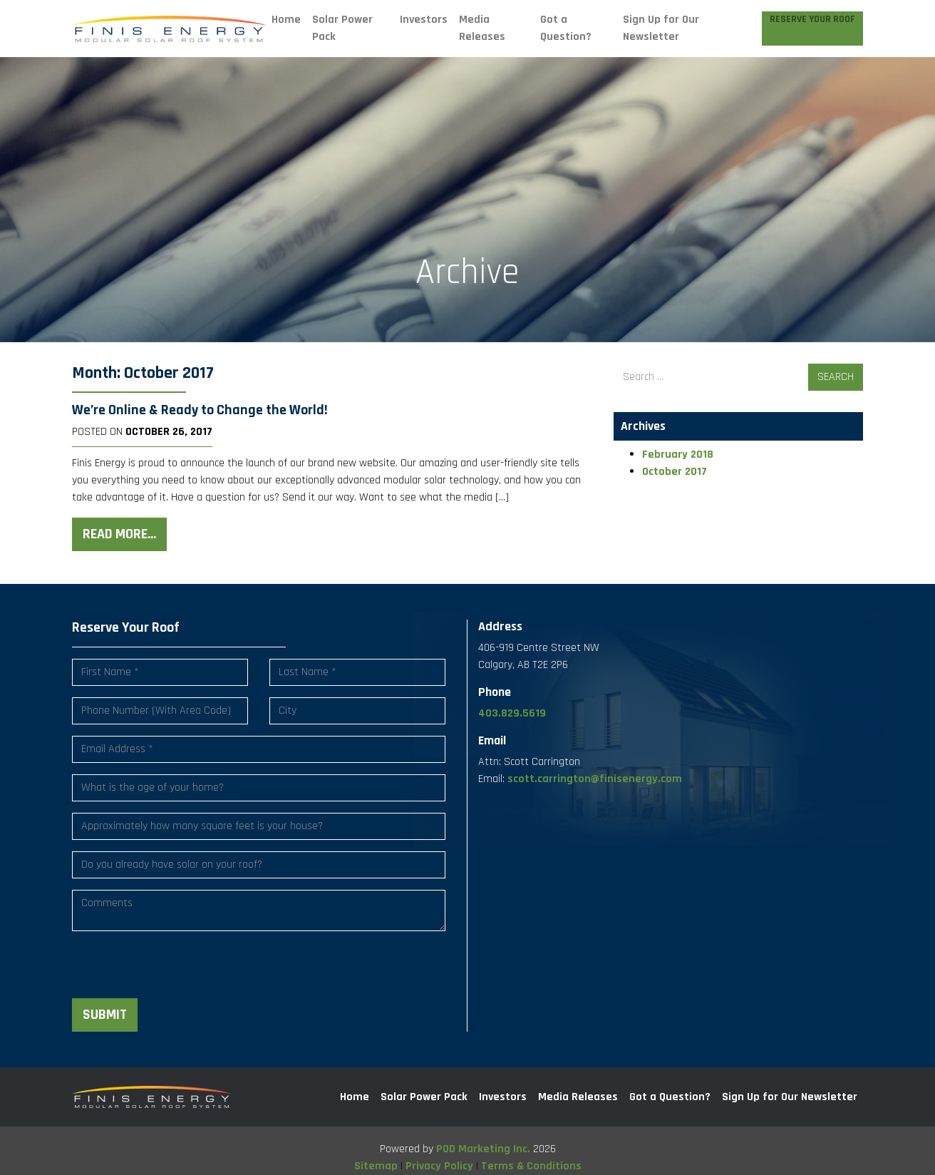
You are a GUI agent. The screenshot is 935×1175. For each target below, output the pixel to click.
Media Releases (482, 28)
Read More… (119, 534)
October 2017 (674, 471)
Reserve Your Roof (812, 20)
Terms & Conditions (531, 1166)
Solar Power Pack (342, 28)
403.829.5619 (512, 713)
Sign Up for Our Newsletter (661, 28)
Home (286, 19)
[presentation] (180, 970)
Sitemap (376, 1166)
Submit (105, 1014)
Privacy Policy (439, 1166)
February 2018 (677, 454)
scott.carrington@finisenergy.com (594, 778)
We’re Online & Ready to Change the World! (200, 410)
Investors (424, 19)
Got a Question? (566, 28)
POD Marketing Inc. (483, 1148)
